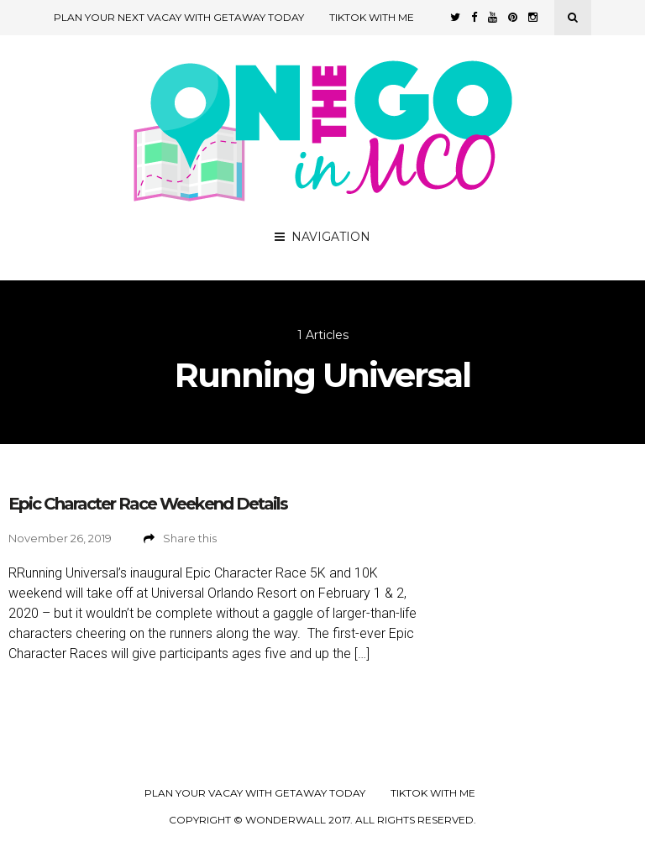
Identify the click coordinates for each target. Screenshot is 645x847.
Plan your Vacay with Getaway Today (254, 793)
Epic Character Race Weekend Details (147, 503)
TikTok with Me (371, 17)
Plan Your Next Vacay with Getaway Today (179, 17)
